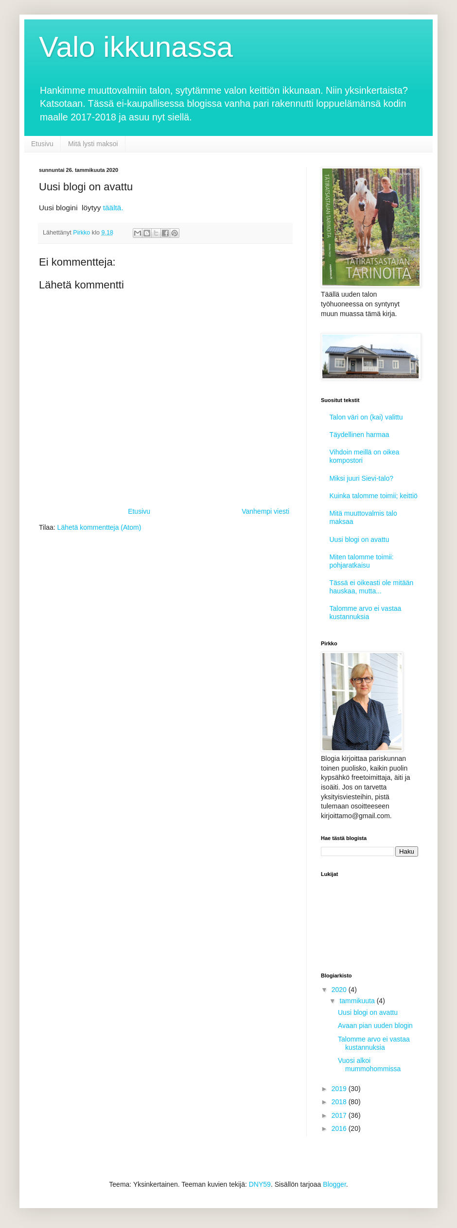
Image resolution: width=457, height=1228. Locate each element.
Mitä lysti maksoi (93, 144)
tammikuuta (357, 1001)
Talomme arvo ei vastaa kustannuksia (366, 613)
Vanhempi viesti (265, 511)
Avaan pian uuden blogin (375, 1025)
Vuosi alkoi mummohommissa (369, 1065)
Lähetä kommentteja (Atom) (99, 527)
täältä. (113, 207)
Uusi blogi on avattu (359, 539)
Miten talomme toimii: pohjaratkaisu (362, 561)
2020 (340, 989)
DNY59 (260, 1184)
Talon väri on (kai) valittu (366, 417)
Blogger (334, 1184)
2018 (340, 1102)
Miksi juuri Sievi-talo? (361, 478)
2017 (340, 1115)
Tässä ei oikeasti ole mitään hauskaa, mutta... (372, 587)
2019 (340, 1089)
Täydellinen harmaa (359, 434)
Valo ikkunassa (136, 47)
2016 (340, 1128)
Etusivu (42, 144)
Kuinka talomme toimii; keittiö (374, 496)
